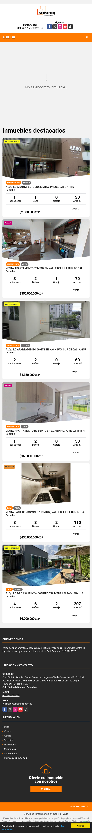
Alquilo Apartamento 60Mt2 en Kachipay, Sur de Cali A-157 (46, 349)
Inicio (6, 726)
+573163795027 (30, 28)
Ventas (7, 731)
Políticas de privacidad (15, 758)
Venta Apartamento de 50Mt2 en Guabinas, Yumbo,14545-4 (45, 431)
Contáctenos (10, 753)
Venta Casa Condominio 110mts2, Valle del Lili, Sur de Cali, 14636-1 (46, 512)
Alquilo (7, 735)
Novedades (10, 744)
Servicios (8, 740)
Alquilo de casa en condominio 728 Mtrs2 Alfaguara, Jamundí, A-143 (46, 593)
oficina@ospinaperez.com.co (17, 703)
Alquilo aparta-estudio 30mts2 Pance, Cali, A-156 (40, 187)
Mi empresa (10, 749)
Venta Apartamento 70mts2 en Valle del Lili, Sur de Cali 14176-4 (46, 268)
